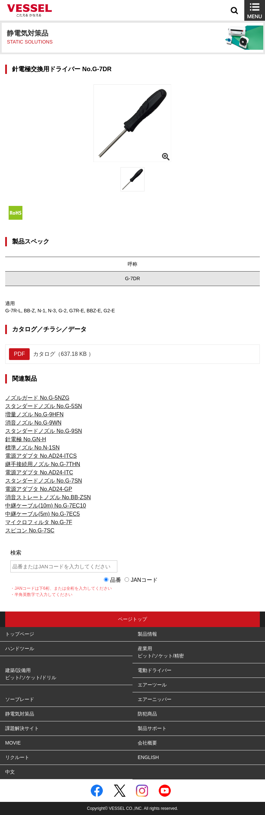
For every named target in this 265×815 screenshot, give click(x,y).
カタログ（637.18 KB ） (51, 354)
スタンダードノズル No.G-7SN (43, 481)
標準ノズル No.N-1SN (32, 448)
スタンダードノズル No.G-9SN (43, 431)
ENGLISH (148, 757)
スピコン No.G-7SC (29, 530)
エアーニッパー (154, 699)
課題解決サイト (22, 728)
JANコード (144, 580)
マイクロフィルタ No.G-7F (38, 522)
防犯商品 (147, 714)
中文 (10, 772)
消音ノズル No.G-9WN (33, 423)
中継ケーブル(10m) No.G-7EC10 (45, 506)
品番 (115, 580)
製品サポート (152, 728)
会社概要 (147, 743)
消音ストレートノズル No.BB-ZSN (48, 497)
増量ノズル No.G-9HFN (34, 414)
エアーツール (152, 685)
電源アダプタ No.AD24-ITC (39, 472)
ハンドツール (19, 648)
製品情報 (147, 634)
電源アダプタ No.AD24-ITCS (41, 456)
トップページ (19, 634)
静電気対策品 (19, 714)
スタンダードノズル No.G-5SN (43, 406)
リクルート (17, 757)
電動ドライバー (154, 670)
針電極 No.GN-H (25, 439)
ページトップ (132, 619)
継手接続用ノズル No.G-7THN (42, 464)
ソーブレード (19, 699)
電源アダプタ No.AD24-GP (38, 489)
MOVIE (13, 743)
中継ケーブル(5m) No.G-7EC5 (42, 514)
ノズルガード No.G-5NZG (37, 398)
